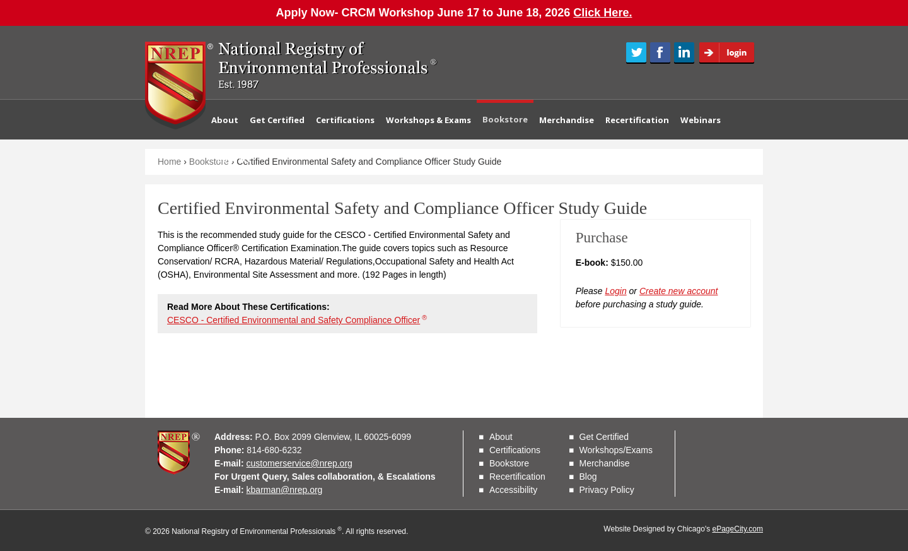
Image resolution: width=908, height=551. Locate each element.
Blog (588, 476)
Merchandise (566, 120)
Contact (234, 159)
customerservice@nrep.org (299, 463)
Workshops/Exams (616, 450)
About (224, 120)
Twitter (636, 53)
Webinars (700, 120)
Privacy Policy (606, 490)
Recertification (637, 120)
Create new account (678, 291)
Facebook (660, 53)
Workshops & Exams (428, 120)
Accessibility (513, 490)
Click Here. (602, 12)
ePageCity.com (738, 528)
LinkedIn (684, 53)
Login (731, 53)
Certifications (345, 120)
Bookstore (505, 119)
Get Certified (277, 120)
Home (169, 162)
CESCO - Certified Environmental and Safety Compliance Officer (297, 320)
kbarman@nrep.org (285, 490)
